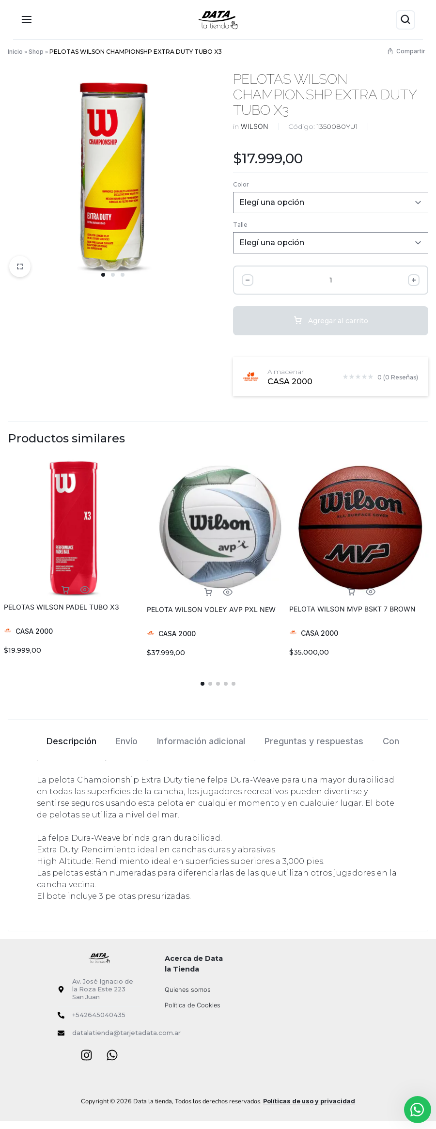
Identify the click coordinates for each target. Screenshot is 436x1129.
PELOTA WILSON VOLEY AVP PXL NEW (211, 609)
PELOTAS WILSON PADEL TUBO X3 (61, 607)
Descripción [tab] (71, 741)
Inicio (15, 51)
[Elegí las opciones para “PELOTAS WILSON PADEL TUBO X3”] (65, 590)
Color (241, 184)
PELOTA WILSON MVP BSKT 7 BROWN (352, 609)
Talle (240, 224)
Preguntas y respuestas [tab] (314, 741)
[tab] (71, 741)
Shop (36, 51)
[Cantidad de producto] (330, 280)
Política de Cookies (192, 1005)
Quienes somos (188, 989)
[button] (202, 684)
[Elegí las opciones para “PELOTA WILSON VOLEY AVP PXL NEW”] (208, 592)
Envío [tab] (127, 741)
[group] (75, 528)
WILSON (254, 126)
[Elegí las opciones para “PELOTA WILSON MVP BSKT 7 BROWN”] (351, 592)
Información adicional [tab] (201, 741)
